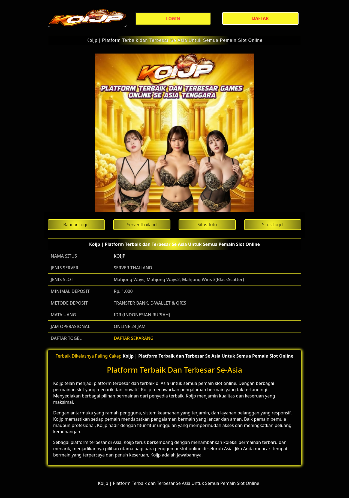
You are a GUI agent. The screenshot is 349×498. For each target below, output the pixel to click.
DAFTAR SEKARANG (134, 338)
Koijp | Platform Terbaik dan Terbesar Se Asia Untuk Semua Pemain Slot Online (174, 40)
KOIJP (119, 256)
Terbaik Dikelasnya (75, 356)
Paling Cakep (108, 356)
